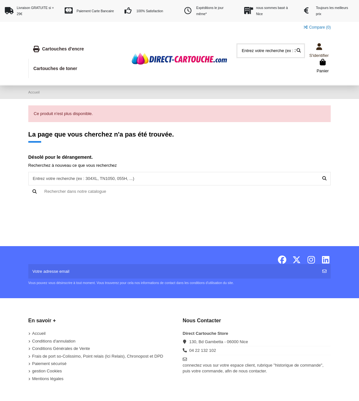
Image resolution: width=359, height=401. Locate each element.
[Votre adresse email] (173, 271)
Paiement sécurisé (49, 363)
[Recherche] (179, 191)
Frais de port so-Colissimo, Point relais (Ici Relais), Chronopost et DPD (97, 356)
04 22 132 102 (202, 350)
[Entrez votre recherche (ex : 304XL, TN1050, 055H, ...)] (298, 50)
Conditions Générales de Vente (61, 348)
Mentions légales (48, 378)
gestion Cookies (47, 371)
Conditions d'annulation (54, 341)
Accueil (39, 333)
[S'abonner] (324, 271)
